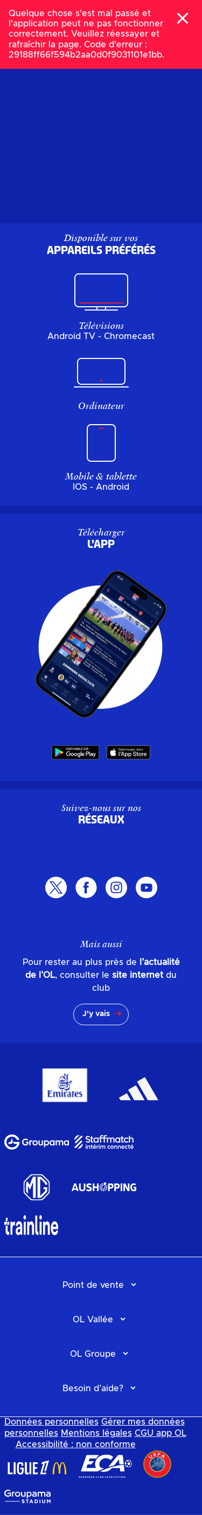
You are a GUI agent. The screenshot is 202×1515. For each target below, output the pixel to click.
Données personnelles (51, 1422)
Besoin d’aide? (92, 1388)
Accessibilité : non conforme (76, 1444)
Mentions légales (96, 1433)
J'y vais (96, 1014)
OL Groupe (93, 1354)
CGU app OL (160, 1433)
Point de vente (93, 1285)
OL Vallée (93, 1319)
